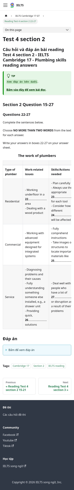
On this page (13, 30)
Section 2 (39, 366)
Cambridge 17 (21, 366)
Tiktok (8, 446)
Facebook (10, 435)
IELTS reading (56, 366)
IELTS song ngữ (14, 466)
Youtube (10, 440)
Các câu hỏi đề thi (14, 415)
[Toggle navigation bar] (5, 5)
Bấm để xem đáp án (22, 350)
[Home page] (6, 16)
